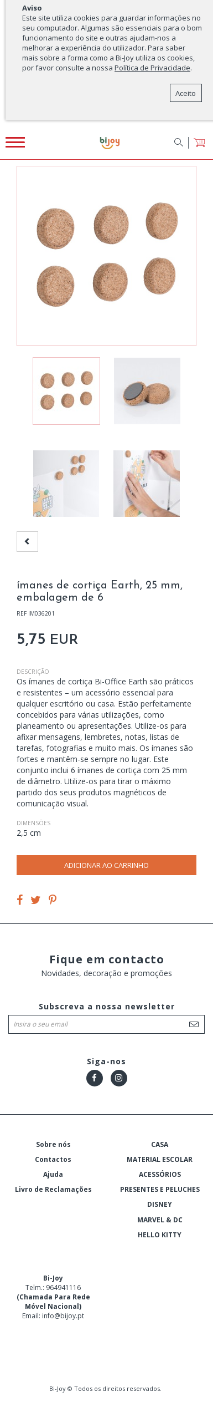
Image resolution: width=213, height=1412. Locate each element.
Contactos (53, 1159)
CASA (159, 1144)
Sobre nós (53, 1144)
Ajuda (53, 1174)
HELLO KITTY (159, 1235)
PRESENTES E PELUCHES (160, 1189)
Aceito (185, 93)
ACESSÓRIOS (160, 1174)
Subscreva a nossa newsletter (107, 1006)
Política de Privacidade (152, 68)
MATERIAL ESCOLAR (160, 1159)
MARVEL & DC (160, 1220)
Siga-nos (106, 1061)
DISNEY (159, 1204)
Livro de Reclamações (53, 1189)
